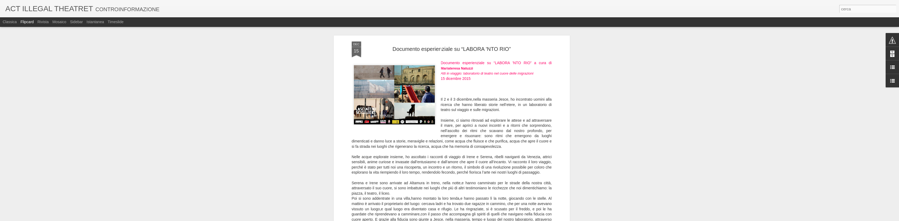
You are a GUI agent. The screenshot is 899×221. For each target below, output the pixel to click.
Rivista (43, 22)
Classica (10, 22)
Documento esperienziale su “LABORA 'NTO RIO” (452, 49)
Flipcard (27, 22)
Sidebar (76, 22)
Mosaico (59, 22)
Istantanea (95, 22)
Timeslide (115, 22)
